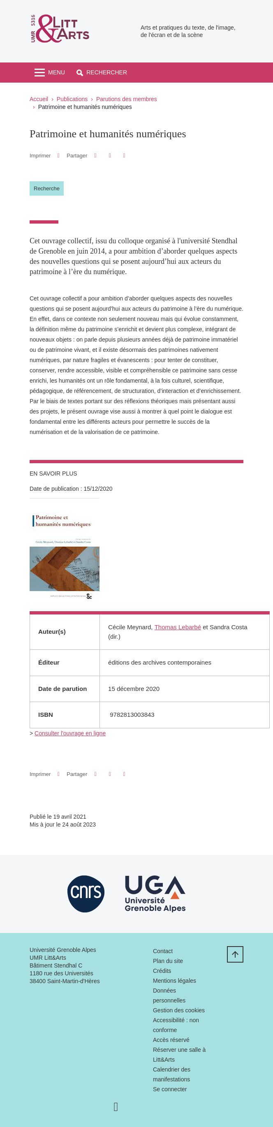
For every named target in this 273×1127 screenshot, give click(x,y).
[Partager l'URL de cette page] (124, 155)
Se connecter (170, 1089)
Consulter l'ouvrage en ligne (70, 733)
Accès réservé (171, 1040)
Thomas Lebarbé (178, 627)
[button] (102, 72)
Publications (72, 99)
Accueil (39, 99)
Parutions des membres (126, 99)
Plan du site (168, 961)
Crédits (162, 971)
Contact (163, 951)
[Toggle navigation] (50, 72)
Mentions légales (174, 980)
